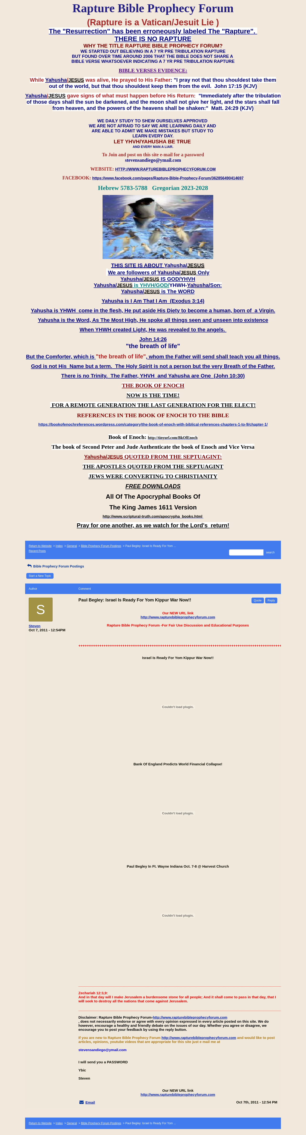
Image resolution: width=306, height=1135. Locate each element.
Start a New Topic (40, 576)
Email (90, 1102)
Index (59, 546)
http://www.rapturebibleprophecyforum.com (178, 617)
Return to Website (40, 546)
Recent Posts (37, 551)
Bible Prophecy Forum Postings (101, 546)
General (72, 546)
